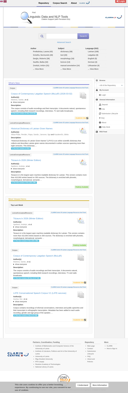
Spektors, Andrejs (18, 166)
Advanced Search (64, 42)
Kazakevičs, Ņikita (61, 134)
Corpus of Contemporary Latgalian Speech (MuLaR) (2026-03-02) (41, 94)
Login (120, 1)
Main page (91, 346)
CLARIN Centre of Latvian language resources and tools (71, 87)
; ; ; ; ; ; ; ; (49, 100)
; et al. (49, 101)
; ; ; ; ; (48, 300)
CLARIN (109, 346)
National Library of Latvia (44, 367)
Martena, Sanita (17, 100)
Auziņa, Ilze (17, 299)
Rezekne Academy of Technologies (47, 364)
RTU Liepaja (39, 362)
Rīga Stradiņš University (44, 359)
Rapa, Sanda (33, 134)
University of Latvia (42, 356)
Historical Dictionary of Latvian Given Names (31, 128)
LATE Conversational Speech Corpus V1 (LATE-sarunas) (39, 293)
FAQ (88, 356)
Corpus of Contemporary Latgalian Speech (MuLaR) (37, 256)
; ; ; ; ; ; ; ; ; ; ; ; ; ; (49, 167)
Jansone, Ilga (45, 134)
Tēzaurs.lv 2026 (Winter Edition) (26, 160)
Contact (90, 348)
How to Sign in (112, 348)
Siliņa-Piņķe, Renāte (19, 134)
